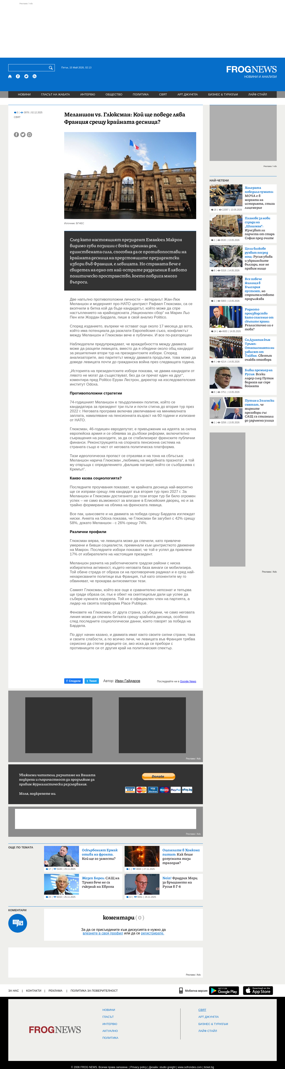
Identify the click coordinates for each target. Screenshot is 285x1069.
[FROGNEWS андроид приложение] (224, 990)
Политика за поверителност (94, 990)
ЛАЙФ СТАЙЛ (257, 94)
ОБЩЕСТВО (114, 94)
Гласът (108, 1016)
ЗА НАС (13, 990)
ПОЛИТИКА (141, 94)
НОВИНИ (24, 94)
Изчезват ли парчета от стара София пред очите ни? (259, 229)
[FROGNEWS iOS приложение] (258, 990)
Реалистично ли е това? (259, 319)
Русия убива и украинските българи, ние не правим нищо (258, 259)
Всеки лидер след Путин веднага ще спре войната (259, 378)
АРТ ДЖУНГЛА (187, 94)
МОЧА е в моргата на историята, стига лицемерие (260, 198)
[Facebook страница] (18, 76)
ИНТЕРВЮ (87, 94)
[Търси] (52, 67)
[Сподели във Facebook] (16, 134)
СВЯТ (163, 94)
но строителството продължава (259, 289)
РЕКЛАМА (55, 990)
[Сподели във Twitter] (23, 134)
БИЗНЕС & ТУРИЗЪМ (223, 94)
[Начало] (10, 76)
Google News (188, 681)
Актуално (110, 1031)
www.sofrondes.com (190, 1067)
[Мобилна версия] (193, 990)
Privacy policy (138, 1067)
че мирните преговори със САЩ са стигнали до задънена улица (259, 411)
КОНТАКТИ (33, 990)
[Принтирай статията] (29, 134)
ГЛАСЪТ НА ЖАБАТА (55, 94)
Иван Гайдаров (127, 681)
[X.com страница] (26, 76)
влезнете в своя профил (103, 933)
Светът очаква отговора (259, 350)
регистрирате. (152, 933)
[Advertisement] (142, 30)
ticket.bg (209, 1067)
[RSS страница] (34, 76)
